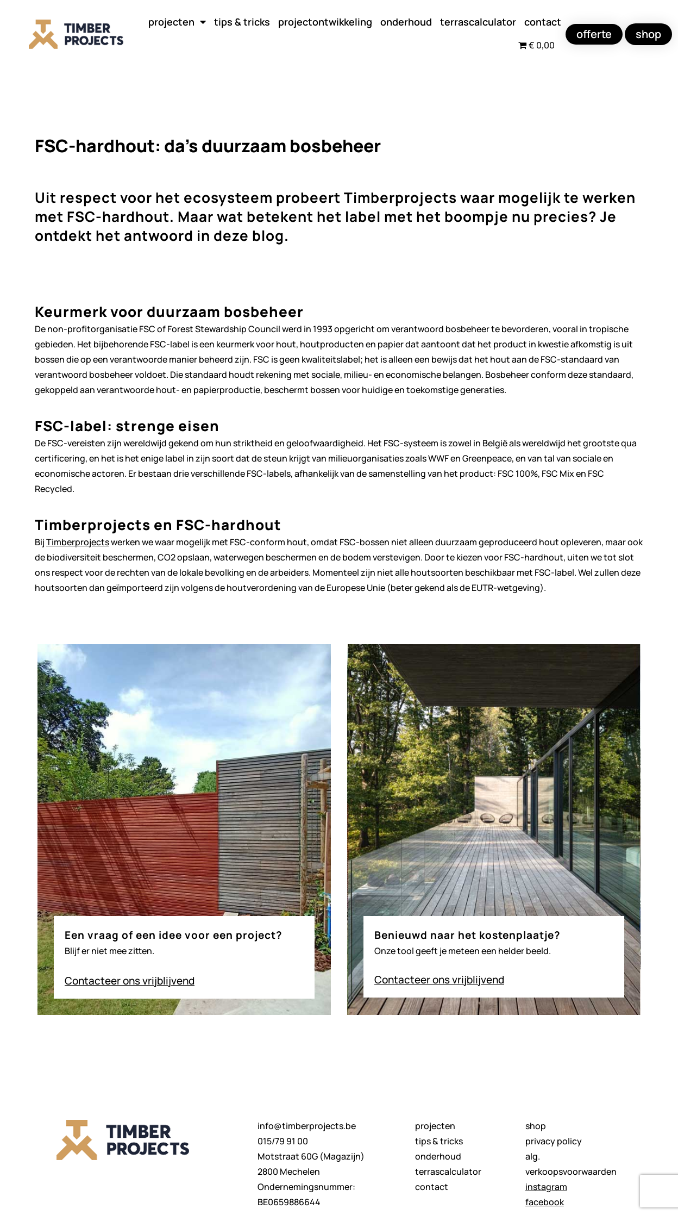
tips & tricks (242, 21)
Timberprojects (77, 542)
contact (542, 21)
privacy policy (553, 1141)
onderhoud (406, 21)
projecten (177, 21)
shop (535, 1126)
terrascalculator (478, 21)
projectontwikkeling (325, 21)
